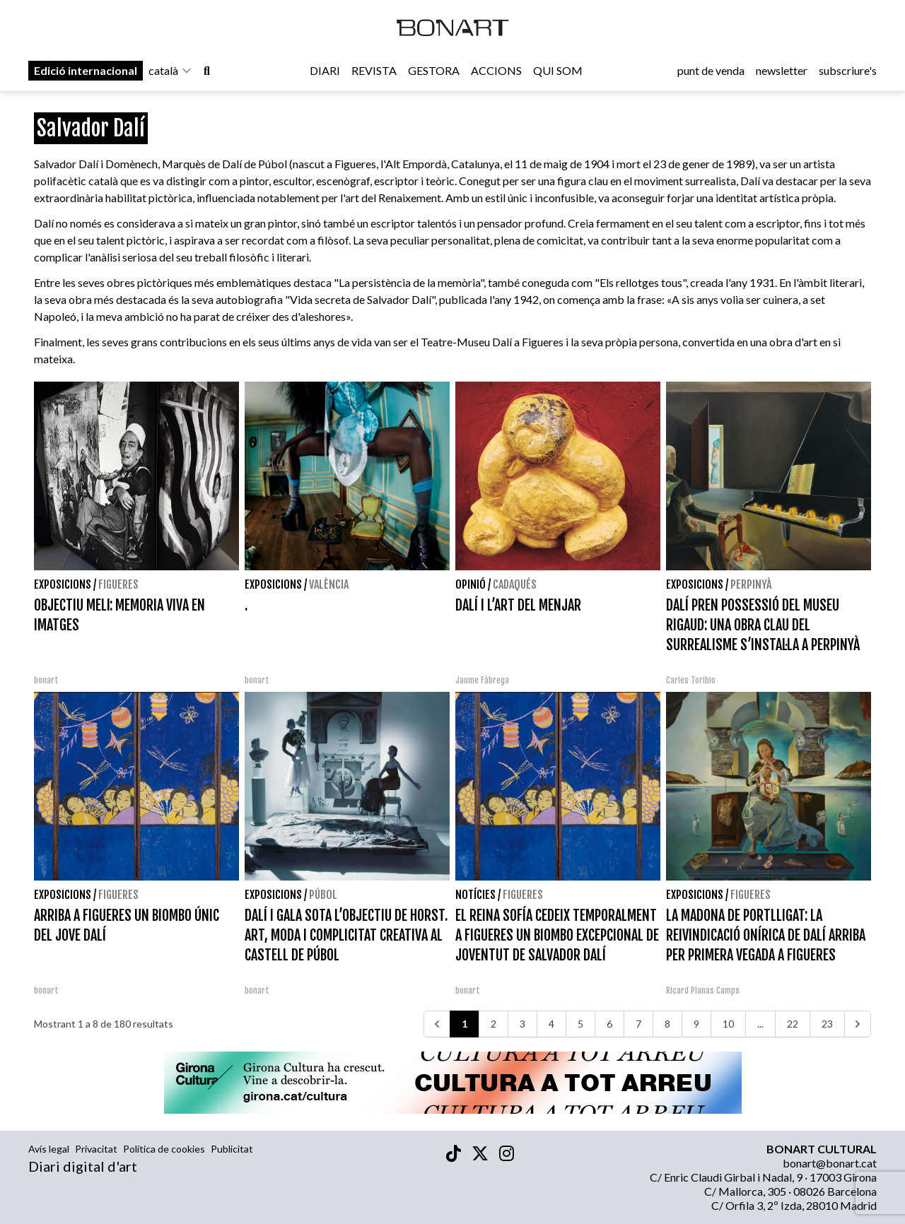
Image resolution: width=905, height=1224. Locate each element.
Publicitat (232, 1149)
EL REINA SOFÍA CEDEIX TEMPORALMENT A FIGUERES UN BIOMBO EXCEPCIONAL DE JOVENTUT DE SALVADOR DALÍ (557, 935)
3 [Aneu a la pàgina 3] (522, 1024)
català (170, 71)
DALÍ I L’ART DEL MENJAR (518, 605)
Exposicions (62, 584)
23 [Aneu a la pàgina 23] (827, 1024)
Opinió (470, 584)
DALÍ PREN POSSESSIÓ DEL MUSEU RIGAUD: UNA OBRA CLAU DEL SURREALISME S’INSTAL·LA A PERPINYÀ (763, 625)
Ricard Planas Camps (703, 990)
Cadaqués (515, 584)
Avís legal (48, 1149)
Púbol (323, 895)
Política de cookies (164, 1149)
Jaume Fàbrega (482, 680)
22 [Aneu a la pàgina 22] (792, 1024)
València (329, 584)
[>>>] (857, 1024)
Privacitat (96, 1149)
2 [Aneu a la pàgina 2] (493, 1024)
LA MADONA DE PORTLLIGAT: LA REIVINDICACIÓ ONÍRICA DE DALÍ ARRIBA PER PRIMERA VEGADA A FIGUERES (765, 935)
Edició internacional (85, 71)
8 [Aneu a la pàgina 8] (667, 1024)
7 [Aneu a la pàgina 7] (638, 1024)
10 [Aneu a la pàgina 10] (728, 1024)
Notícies (475, 895)
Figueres (118, 584)
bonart (46, 680)
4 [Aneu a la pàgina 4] (551, 1024)
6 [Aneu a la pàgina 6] (609, 1024)
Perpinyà (750, 584)
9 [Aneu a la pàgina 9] (696, 1024)
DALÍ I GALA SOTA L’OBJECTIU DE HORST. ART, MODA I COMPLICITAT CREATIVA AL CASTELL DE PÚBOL (346, 935)
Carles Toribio (692, 680)
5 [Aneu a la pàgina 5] (580, 1024)
